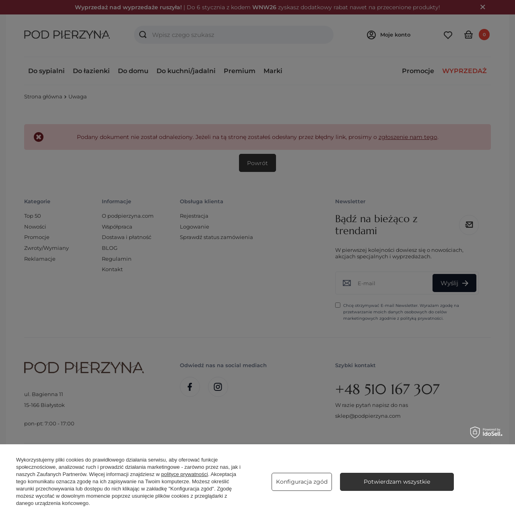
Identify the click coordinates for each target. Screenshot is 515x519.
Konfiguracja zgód (302, 481)
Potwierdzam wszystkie (397, 481)
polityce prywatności (184, 474)
